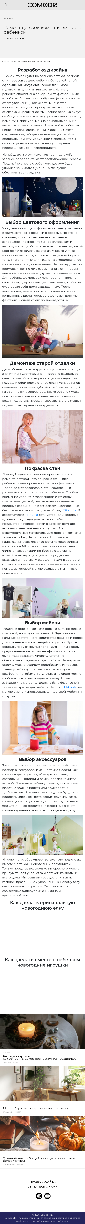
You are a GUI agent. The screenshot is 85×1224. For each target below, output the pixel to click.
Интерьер (8, 18)
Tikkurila (69, 510)
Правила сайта (42, 1181)
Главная (5, 61)
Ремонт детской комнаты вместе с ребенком (31, 61)
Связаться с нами (42, 1186)
